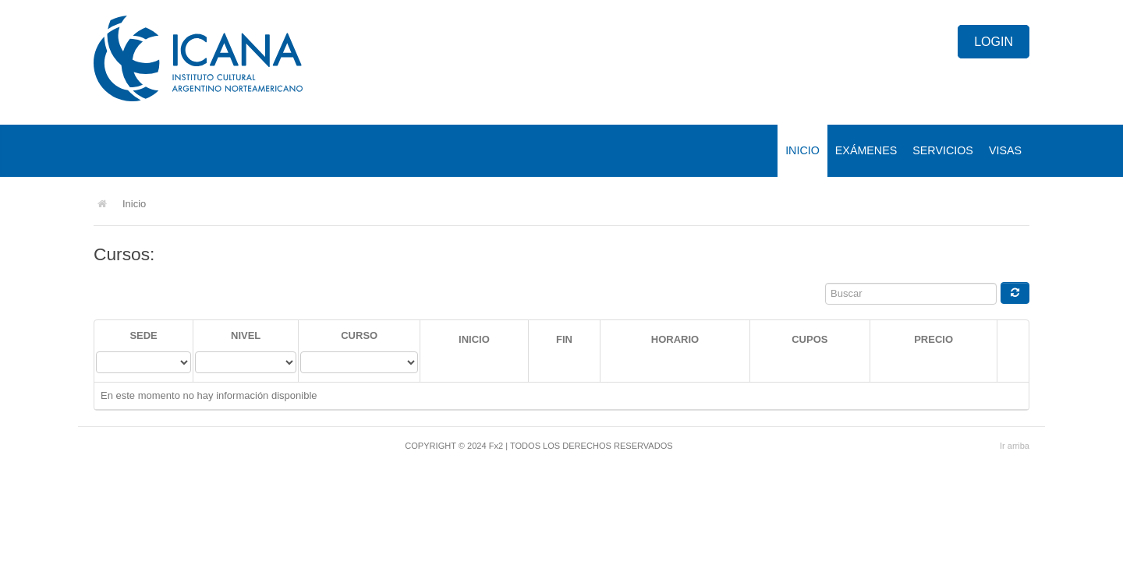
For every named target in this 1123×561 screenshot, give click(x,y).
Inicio (802, 150)
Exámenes (866, 150)
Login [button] (993, 41)
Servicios (942, 150)
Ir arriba (1014, 445)
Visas (1005, 150)
